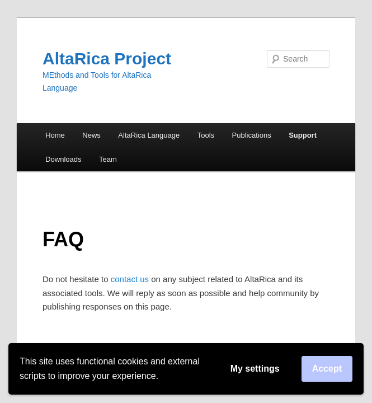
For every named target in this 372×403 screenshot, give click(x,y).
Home (55, 135)
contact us (130, 279)
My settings (255, 368)
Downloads (63, 159)
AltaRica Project (107, 58)
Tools (205, 135)
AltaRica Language (149, 135)
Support (303, 135)
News (91, 135)
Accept (327, 368)
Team (108, 159)
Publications (251, 135)
